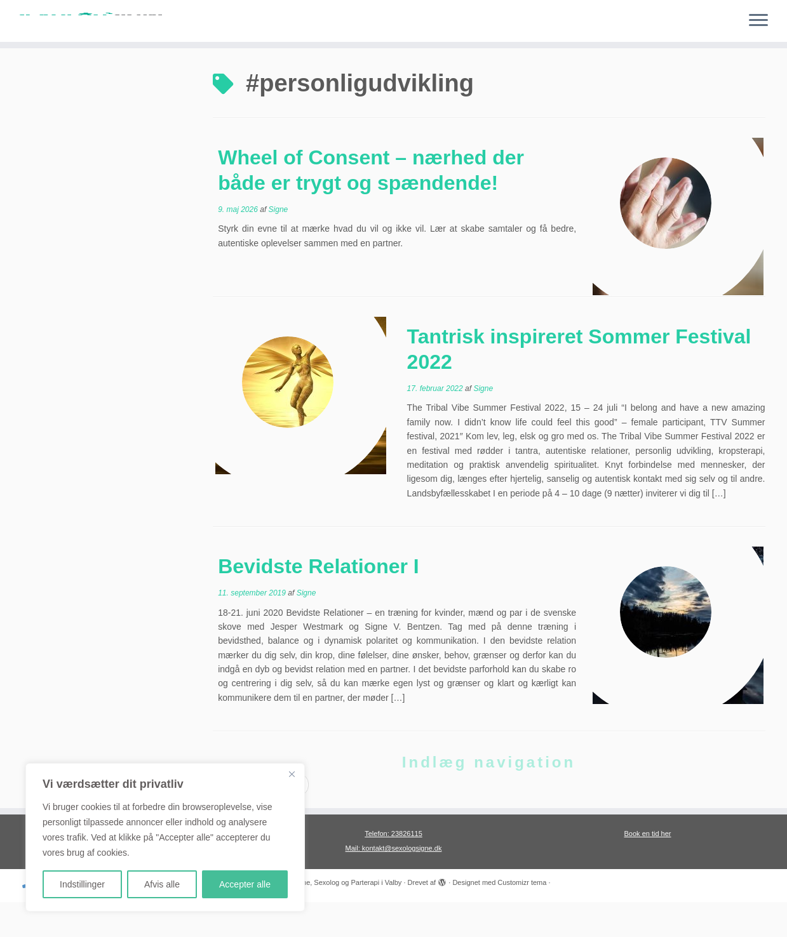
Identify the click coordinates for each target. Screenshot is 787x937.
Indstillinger (82, 884)
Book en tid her (647, 868)
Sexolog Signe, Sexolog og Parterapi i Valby (333, 917)
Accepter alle (245, 884)
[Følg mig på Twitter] (67, 918)
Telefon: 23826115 (393, 868)
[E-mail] (49, 918)
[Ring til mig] (31, 918)
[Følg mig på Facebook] (84, 918)
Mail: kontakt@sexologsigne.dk (394, 883)
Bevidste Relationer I (318, 601)
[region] (165, 837)
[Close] (291, 773)
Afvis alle (162, 884)
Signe (278, 244)
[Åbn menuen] (758, 20)
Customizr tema (521, 917)
